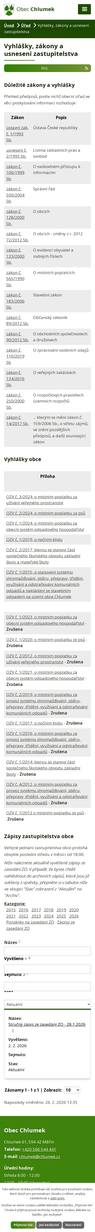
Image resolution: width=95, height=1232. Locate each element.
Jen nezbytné (49, 1225)
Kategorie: (15, 904)
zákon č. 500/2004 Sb (15, 195)
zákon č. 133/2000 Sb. (15, 256)
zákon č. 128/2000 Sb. (15, 217)
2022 (23, 916)
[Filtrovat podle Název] (47, 951)
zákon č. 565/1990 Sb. (15, 279)
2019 (61, 910)
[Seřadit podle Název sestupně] (20, 942)
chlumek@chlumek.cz (39, 1156)
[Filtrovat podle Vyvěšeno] (47, 969)
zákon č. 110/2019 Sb (15, 356)
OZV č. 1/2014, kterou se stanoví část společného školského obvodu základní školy (43, 768)
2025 (61, 916)
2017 (36, 910)
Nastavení (73, 1225)
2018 (48, 910)
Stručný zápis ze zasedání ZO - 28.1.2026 (46, 1027)
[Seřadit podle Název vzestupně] (20, 940)
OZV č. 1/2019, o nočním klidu (34, 539)
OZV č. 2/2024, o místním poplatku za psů (45, 513)
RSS (65, 68)
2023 (36, 916)
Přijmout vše (23, 1225)
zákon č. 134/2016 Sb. (15, 378)
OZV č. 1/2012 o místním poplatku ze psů (45, 813)
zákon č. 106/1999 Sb (15, 172)
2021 (11, 916)
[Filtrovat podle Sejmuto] (47, 986)
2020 (74, 910)
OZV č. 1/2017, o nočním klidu (34, 723)
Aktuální (16, 1069)
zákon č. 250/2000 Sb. (15, 401)
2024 (48, 916)
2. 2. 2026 (17, 1045)
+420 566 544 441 (39, 1149)
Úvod (9, 25)
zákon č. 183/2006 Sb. (15, 301)
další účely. (57, 1198)
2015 (11, 910)
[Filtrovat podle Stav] (47, 1004)
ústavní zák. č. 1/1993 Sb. (17, 134)
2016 (23, 910)
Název (10, 942)
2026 (74, 916)
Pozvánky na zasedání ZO (30, 922)
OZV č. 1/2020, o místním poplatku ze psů (45, 639)
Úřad (26, 25)
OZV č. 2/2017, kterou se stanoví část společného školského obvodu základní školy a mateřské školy (43, 556)
